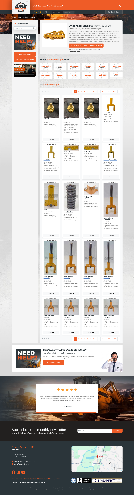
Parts (20, 17)
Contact (57, 478)
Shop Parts (15, 478)
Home (14, 17)
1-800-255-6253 (111, 6)
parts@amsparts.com (21, 464)
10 (102, 91)
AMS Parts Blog (27, 478)
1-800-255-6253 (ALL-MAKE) (24, 461)
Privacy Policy (47, 478)
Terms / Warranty (38, 478)
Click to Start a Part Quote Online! (24, 59)
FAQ (53, 478)
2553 (109, 91)
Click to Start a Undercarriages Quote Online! (86, 45)
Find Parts (38, 12)
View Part (51, 139)
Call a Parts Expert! (24, 54)
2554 (114, 91)
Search (20, 478)
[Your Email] (94, 431)
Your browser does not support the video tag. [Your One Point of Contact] (25, 70)
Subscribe (117, 431)
